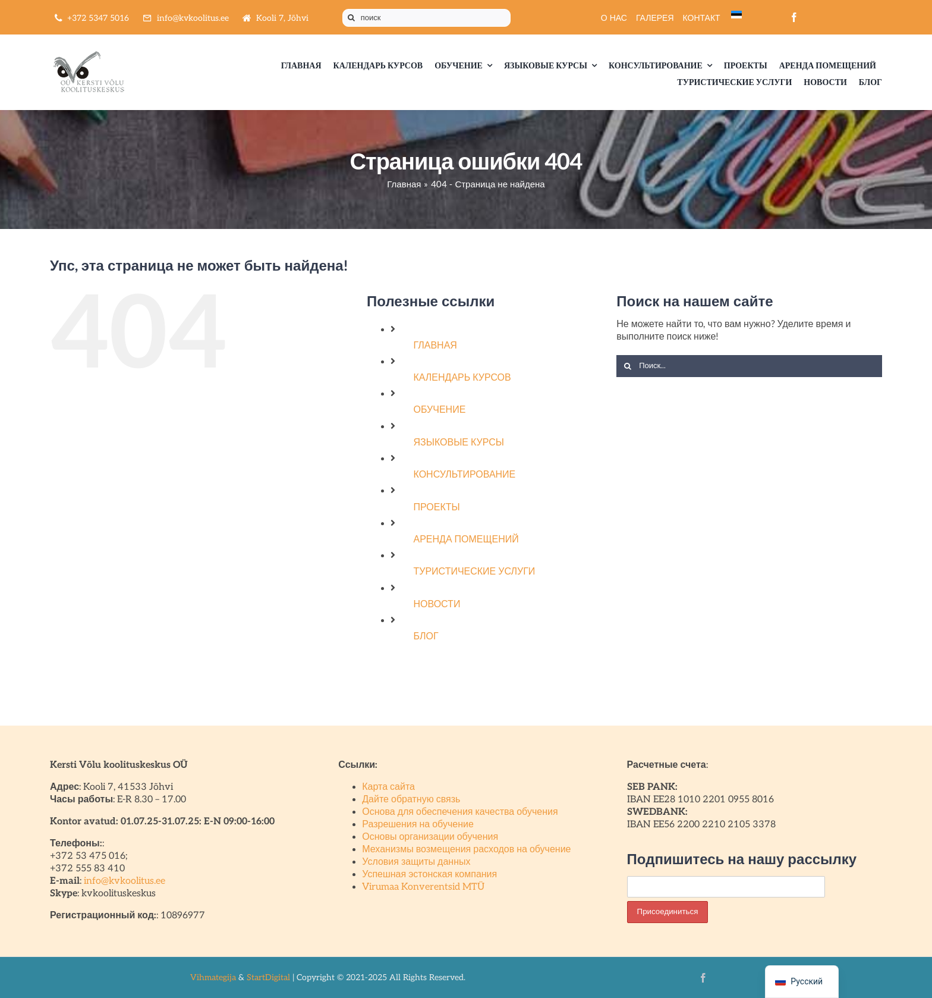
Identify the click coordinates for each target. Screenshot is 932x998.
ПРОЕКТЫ (437, 507)
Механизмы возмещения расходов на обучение (466, 849)
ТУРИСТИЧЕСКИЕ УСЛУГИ (475, 572)
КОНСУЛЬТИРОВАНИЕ (465, 475)
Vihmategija (213, 977)
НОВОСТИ (437, 604)
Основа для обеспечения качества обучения (460, 812)
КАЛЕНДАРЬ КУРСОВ (462, 378)
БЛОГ (426, 636)
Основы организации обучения (430, 837)
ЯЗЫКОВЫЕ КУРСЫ (459, 442)
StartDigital (268, 977)
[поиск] (426, 18)
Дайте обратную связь (411, 799)
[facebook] (794, 17)
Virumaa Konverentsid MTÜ (423, 887)
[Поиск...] (749, 366)
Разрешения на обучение (418, 824)
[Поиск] (351, 18)
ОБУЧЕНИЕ (440, 410)
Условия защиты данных (416, 862)
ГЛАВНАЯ (435, 346)
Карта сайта (388, 787)
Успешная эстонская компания (429, 874)
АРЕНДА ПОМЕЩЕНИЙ (466, 539)
